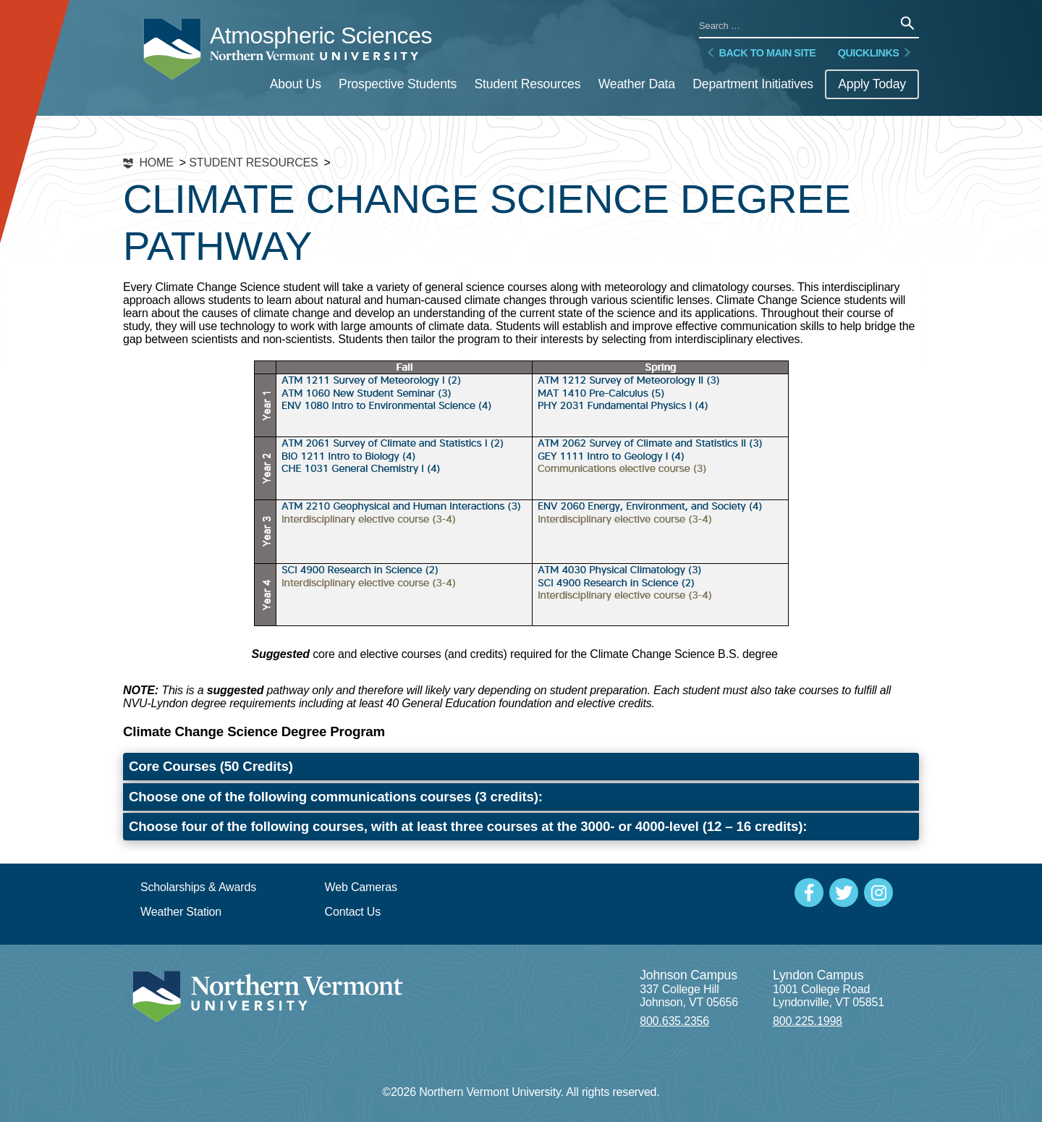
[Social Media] (809, 892)
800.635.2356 (674, 1021)
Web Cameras (361, 887)
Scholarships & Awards (198, 887)
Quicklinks (875, 53)
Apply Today (872, 84)
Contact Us (353, 912)
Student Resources (527, 84)
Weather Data (636, 84)
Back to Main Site (760, 53)
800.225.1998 (807, 1021)
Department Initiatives (752, 84)
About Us (295, 84)
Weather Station (180, 912)
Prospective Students (398, 84)
